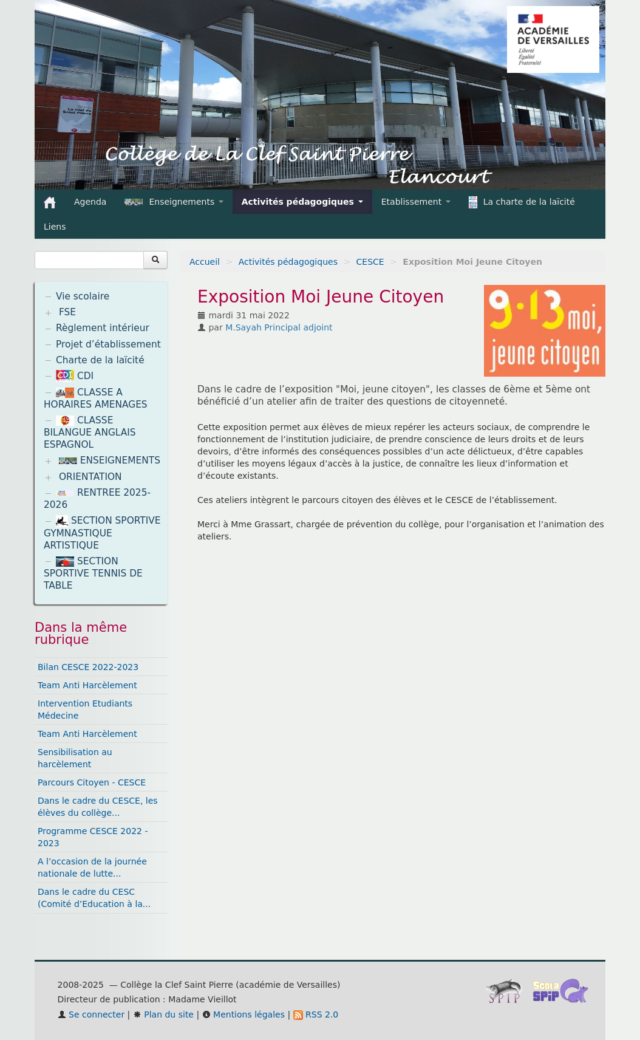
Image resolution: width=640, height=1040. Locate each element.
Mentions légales (243, 1014)
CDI (75, 376)
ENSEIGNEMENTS (109, 460)
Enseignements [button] (173, 202)
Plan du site (163, 1014)
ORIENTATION (90, 476)
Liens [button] (56, 226)
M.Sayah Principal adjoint (278, 327)
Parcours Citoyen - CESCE (92, 782)
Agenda (90, 202)
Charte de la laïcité (100, 360)
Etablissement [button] (416, 202)
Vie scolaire (82, 296)
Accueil (204, 262)
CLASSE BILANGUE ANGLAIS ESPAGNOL (90, 432)
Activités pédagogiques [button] (302, 202)
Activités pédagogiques (288, 262)
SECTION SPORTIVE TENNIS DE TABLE (93, 573)
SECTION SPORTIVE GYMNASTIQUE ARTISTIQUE (102, 533)
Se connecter (91, 1014)
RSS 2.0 (316, 1014)
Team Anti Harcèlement (87, 685)
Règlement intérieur (102, 328)
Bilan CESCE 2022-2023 (88, 667)
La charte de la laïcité (522, 202)
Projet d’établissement (108, 344)
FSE (67, 312)
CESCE (370, 262)
